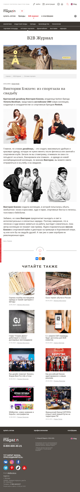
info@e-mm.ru (12, 473)
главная (8, 76)
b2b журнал (33, 16)
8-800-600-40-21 (12, 446)
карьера (63, 28)
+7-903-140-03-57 (15, 484)
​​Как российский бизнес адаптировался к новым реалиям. (56, 376)
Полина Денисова (22, 379)
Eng (75, 4)
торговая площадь (10, 28)
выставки (53, 28)
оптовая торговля (27, 28)
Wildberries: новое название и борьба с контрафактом (21, 413)
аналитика (7, 24)
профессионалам (41, 430)
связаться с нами (22, 11)
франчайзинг (42, 28)
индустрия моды (20, 24)
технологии (56, 24)
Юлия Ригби (15, 84)
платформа (72, 430)
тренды (33, 24)
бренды (21, 16)
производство (43, 24)
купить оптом (9, 16)
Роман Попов (58, 419)
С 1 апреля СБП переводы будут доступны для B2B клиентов (57, 338)
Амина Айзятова (59, 343)
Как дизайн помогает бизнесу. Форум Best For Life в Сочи (21, 375)
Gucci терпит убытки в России (58, 298)
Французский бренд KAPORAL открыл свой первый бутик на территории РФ (58, 414)
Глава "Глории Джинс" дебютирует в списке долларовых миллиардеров (20, 338)
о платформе (47, 16)
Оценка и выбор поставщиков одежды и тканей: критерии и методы (21, 300)
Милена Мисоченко (23, 305)
